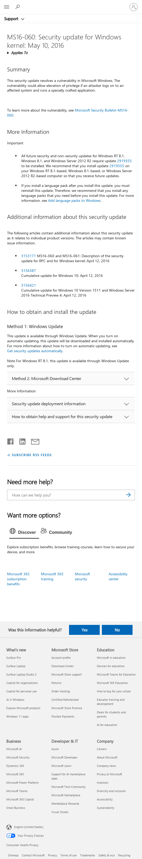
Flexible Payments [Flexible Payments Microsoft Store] (62, 716)
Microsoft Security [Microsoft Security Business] (17, 757)
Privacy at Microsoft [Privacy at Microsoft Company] (109, 774)
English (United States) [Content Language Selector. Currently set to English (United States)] (28, 827)
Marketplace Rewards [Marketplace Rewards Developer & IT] (65, 803)
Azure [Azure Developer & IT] (55, 749)
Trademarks (87, 855)
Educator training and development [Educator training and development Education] (110, 702)
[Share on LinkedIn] (20, 440)
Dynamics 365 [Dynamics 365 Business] (15, 766)
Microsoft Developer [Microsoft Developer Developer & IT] (64, 757)
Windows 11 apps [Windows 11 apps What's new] (17, 716)
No (117, 630)
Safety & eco (106, 855)
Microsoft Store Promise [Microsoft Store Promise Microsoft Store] (66, 708)
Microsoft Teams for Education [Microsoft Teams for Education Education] (116, 674)
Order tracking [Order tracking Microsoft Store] (60, 691)
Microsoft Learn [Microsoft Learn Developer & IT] (61, 766)
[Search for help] (18, 7)
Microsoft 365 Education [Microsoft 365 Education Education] (112, 683)
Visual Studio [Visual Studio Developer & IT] (59, 812)
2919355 (124, 160)
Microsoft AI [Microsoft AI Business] (14, 749)
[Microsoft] (71, 4)
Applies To (19, 52)
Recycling (124, 855)
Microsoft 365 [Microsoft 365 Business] (15, 774)
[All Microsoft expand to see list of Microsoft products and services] (6, 7)
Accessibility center (118, 576)
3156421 (28, 285)
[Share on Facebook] (10, 440)
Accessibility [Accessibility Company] (105, 799)
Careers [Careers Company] (102, 749)
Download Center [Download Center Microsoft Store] (62, 666)
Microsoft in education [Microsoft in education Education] (111, 658)
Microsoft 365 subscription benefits (18, 578)
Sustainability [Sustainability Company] (105, 808)
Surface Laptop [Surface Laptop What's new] (15, 666)
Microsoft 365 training (52, 576)
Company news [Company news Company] (106, 766)
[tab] (24, 532)
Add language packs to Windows (74, 200)
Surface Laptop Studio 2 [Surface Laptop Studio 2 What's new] (21, 674)
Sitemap (13, 855)
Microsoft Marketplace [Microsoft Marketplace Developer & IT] (65, 795)
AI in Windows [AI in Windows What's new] (15, 700)
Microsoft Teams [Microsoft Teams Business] (17, 791)
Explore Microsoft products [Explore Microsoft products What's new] (23, 708)
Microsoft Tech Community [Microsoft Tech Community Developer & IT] (68, 787)
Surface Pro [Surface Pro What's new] (13, 658)
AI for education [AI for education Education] (107, 725)
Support (11, 18)
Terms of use (68, 855)
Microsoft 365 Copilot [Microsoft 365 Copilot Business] (20, 799)
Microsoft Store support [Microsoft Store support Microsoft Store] (66, 674)
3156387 (28, 270)
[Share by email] (32, 440)
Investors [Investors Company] (102, 782)
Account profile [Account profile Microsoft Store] (61, 658)
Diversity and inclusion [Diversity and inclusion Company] (111, 791)
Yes (84, 630)
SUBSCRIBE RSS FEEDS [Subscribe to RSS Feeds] (32, 454)
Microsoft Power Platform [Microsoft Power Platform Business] (22, 782)
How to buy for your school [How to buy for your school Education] (114, 691)
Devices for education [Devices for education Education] (110, 666)
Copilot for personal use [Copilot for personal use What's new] (21, 691)
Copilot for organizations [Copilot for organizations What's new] (22, 683)
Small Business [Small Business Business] (15, 808)
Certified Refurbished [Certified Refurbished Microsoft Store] (64, 700)
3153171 (28, 255)
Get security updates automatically (34, 350)
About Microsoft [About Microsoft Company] (107, 757)
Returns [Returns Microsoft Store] (56, 683)
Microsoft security (82, 576)
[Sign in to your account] (133, 7)
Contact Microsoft (33, 855)
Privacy (52, 855)
